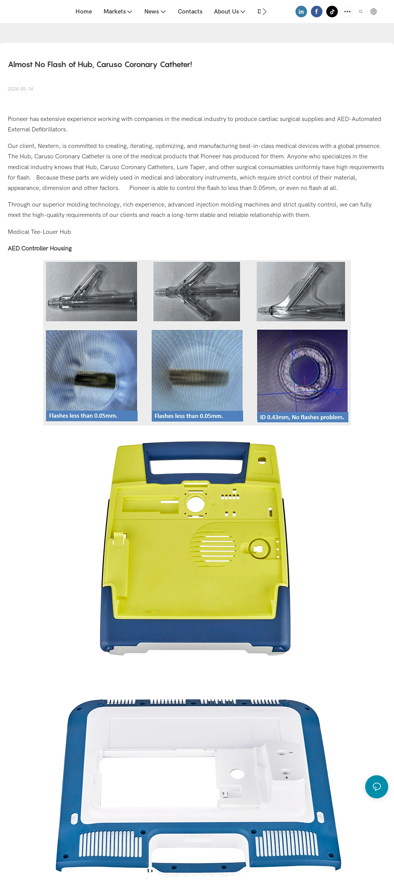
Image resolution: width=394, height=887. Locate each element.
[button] (264, 11)
